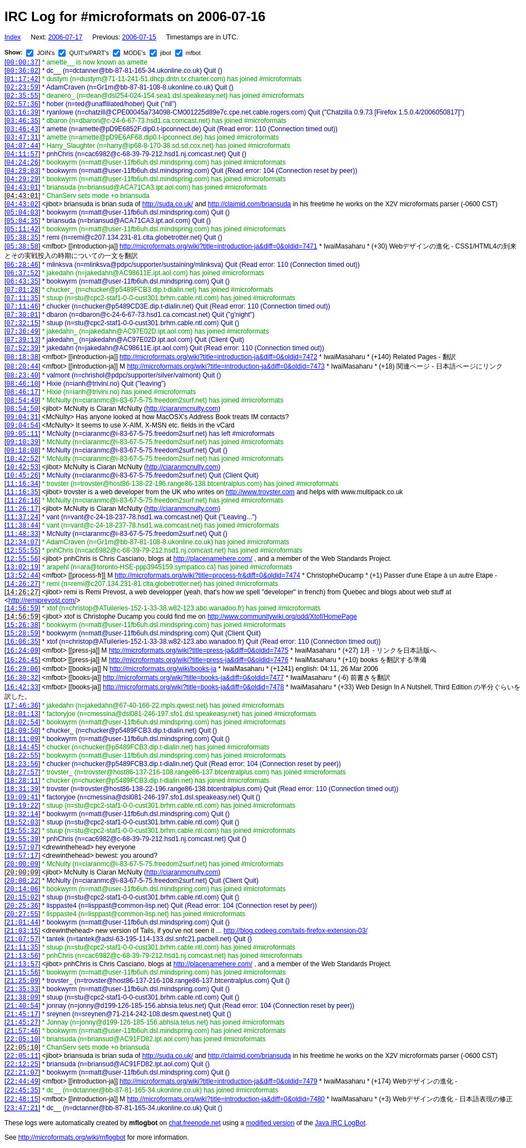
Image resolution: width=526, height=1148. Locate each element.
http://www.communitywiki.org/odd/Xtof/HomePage (282, 616)
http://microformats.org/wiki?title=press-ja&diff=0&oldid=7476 (199, 660)
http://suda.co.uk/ (167, 204)
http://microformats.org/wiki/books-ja (163, 669)
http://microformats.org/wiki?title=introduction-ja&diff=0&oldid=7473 (226, 366)
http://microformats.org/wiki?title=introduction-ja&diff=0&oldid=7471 (218, 246)
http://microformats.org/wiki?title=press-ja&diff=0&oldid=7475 (199, 650)
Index (12, 37)
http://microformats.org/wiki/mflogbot (72, 1137)
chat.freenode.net (194, 1123)
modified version (270, 1123)
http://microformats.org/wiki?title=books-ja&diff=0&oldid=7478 (193, 687)
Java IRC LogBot (340, 1123)
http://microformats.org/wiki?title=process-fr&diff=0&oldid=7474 (207, 575)
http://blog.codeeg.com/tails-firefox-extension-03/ (296, 931)
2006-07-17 (65, 37)
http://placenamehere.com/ (212, 559)
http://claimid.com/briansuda (249, 204)
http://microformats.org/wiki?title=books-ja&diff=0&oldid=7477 (193, 678)
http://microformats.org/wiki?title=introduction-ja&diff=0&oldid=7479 (218, 1081)
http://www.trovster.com (260, 492)
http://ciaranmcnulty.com (182, 409)
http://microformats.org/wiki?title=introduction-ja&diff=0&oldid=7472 (218, 357)
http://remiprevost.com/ (42, 600)
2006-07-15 (139, 37)
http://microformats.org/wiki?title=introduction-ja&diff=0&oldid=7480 (226, 1099)
